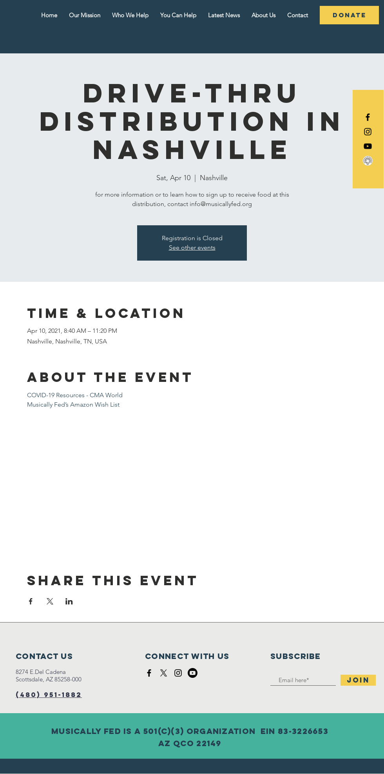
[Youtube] (192, 673)
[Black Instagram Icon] (368, 132)
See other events (192, 247)
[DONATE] (349, 15)
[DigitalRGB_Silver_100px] (368, 161)
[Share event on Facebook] (30, 601)
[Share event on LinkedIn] (69, 601)
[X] (163, 673)
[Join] (358, 680)
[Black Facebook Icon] (368, 117)
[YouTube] (368, 146)
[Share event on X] (50, 601)
